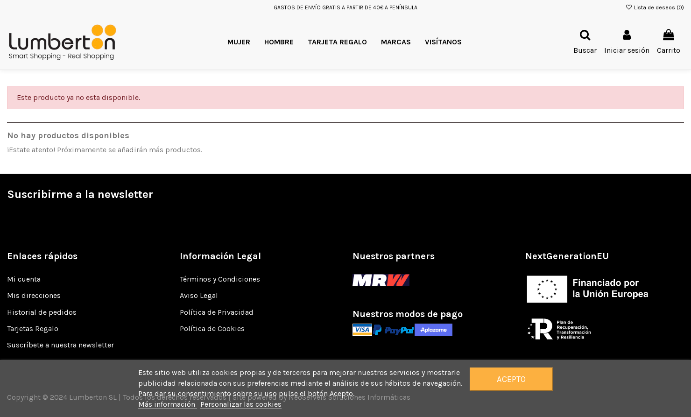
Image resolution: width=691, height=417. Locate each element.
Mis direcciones (34, 295)
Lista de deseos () (655, 7)
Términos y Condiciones (220, 279)
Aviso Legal (199, 295)
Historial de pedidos (42, 312)
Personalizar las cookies (241, 404)
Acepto (511, 379)
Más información (167, 404)
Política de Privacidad (217, 312)
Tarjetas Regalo (32, 328)
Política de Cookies (212, 328)
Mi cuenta (24, 279)
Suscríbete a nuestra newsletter (60, 344)
